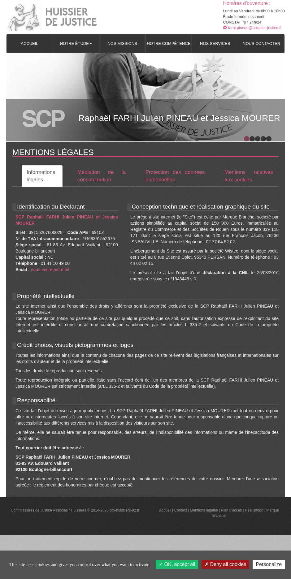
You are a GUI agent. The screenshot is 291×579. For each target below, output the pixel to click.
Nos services (215, 43)
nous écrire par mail (50, 269)
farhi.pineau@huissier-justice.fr (252, 28)
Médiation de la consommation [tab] (101, 176)
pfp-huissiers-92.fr (124, 510)
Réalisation (254, 510)
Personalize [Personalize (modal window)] (269, 564)
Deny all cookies (225, 564)
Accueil (29, 43)
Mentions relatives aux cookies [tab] (248, 176)
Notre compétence (168, 43)
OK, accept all (177, 564)
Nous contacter (261, 43)
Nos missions (122, 43)
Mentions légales (204, 510)
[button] (76, 43)
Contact (180, 510)
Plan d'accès (231, 510)
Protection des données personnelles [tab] (175, 176)
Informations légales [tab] (41, 176)
